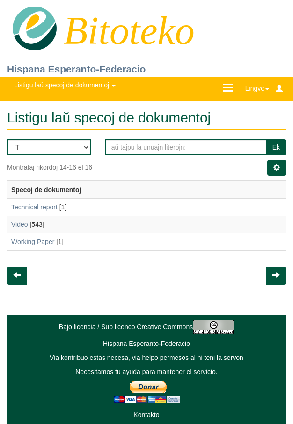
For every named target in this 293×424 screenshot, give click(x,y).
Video (19, 224)
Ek (276, 147)
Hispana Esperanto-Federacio (76, 69)
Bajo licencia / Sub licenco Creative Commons (146, 327)
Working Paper (32, 241)
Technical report (34, 207)
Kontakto (146, 414)
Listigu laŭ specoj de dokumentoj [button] (65, 85)
